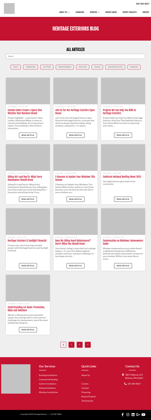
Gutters (47, 67)
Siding (97, 67)
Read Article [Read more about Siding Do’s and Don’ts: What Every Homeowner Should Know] (28, 199)
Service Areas (111, 12)
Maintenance (64, 67)
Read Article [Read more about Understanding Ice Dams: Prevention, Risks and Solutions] (28, 329)
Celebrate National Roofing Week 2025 (122, 176)
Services (95, 12)
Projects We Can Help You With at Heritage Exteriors (119, 111)
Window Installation (48, 392)
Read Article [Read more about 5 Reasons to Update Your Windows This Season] (75, 199)
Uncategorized (115, 67)
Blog (83, 379)
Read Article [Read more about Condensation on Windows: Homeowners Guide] (123, 265)
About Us (64, 12)
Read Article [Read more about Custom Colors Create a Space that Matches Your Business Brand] (28, 135)
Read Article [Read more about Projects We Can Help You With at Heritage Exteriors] (123, 135)
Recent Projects (130, 12)
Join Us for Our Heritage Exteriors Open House (75, 111)
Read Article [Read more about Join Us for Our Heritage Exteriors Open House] (75, 135)
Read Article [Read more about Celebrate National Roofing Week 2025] (123, 199)
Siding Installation (47, 388)
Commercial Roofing (48, 379)
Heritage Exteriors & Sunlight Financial (27, 240)
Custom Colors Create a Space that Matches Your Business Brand (25, 111)
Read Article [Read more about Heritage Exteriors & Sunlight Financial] (28, 265)
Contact (146, 12)
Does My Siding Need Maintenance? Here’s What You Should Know (73, 242)
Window (134, 67)
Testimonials (87, 400)
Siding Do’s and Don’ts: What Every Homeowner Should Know (25, 178)
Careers (85, 383)
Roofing (83, 67)
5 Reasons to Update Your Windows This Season (75, 178)
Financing (80, 12)
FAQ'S (15, 67)
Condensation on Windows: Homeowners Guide (123, 242)
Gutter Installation (47, 383)
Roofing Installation (48, 375)
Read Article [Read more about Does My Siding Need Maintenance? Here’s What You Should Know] (75, 265)
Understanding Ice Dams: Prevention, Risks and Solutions (26, 309)
